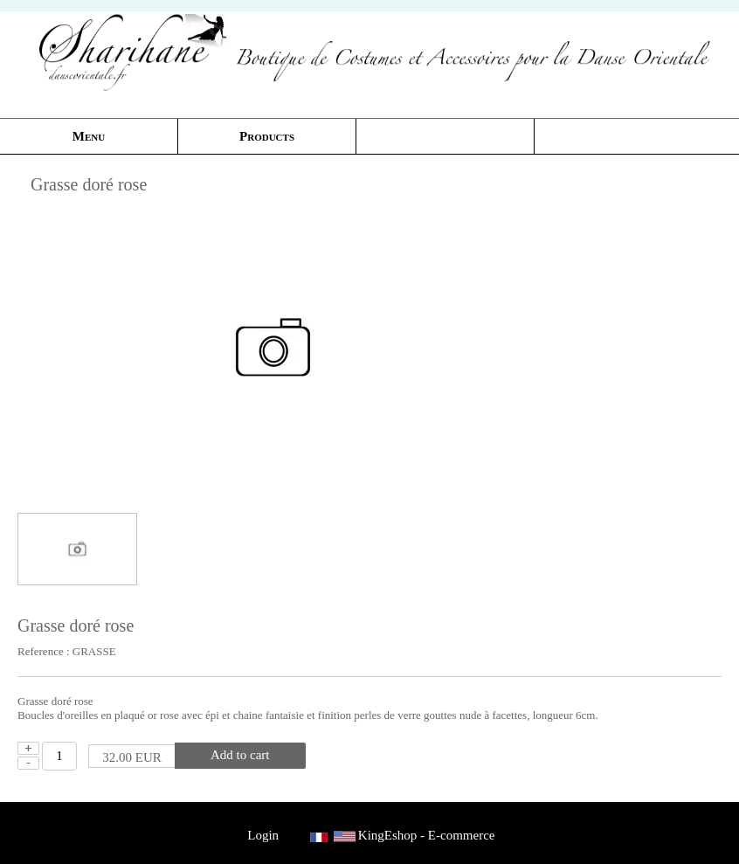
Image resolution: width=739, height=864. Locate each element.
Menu (89, 136)
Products (266, 136)
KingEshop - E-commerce (426, 835)
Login (263, 835)
